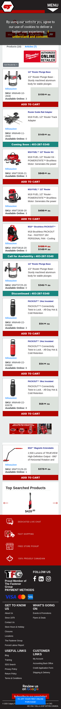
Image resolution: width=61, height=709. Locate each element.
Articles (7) (30, 46)
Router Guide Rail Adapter (40, 112)
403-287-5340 (40, 144)
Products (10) (14, 46)
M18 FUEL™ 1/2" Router (39, 189)
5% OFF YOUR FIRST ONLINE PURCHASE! (30, 700)
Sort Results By (10, 65)
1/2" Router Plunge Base (39, 72)
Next (52, 503)
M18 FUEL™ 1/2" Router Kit (41, 152)
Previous (3, 503)
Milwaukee (11, 88)
